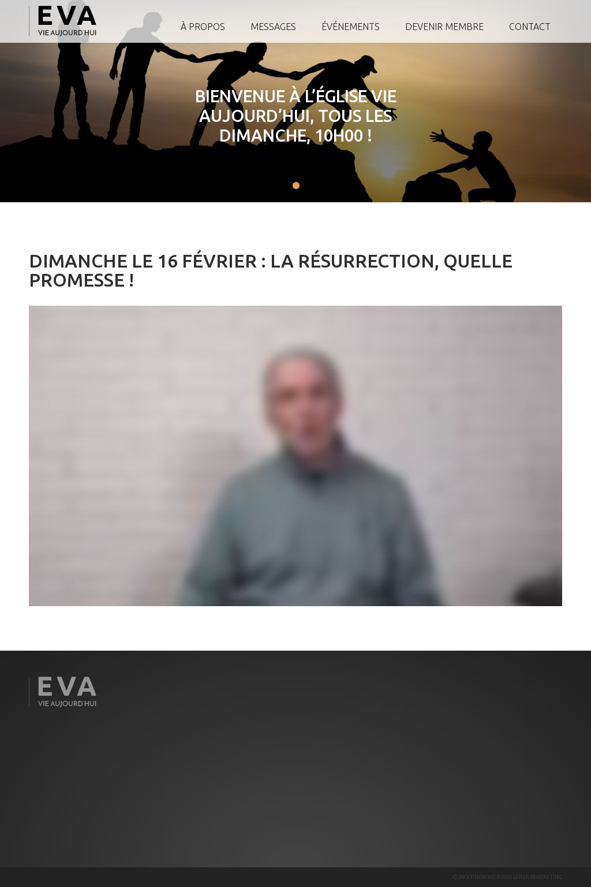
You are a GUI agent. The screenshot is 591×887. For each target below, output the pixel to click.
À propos (203, 26)
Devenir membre (444, 26)
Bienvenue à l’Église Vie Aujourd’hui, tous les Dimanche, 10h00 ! (281, 115)
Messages (273, 26)
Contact (530, 26)
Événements (350, 26)
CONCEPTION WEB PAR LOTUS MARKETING (507, 877)
